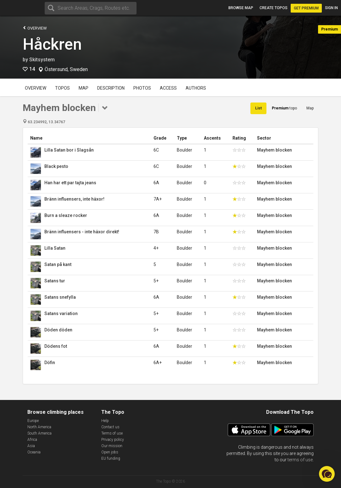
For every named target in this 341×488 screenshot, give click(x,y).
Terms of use (112, 433)
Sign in (331, 8)
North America (39, 427)
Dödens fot (55, 346)
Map (83, 88)
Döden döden (58, 329)
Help (105, 421)
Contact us (110, 427)
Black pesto (56, 166)
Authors (196, 88)
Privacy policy (112, 439)
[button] (327, 474)
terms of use (300, 459)
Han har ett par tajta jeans (70, 182)
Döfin (49, 362)
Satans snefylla (60, 297)
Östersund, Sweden (66, 69)
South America (39, 433)
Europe (33, 421)
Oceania (34, 452)
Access (168, 88)
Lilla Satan (54, 248)
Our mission (111, 446)
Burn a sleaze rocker (65, 215)
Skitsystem (42, 60)
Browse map (240, 8)
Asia (31, 446)
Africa (32, 439)
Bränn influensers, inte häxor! (74, 199)
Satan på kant (57, 264)
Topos (62, 88)
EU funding (110, 458)
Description (111, 88)
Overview (35, 27)
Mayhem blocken (274, 149)
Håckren (52, 44)
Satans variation (61, 313)
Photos (142, 88)
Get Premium (306, 8)
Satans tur (54, 280)
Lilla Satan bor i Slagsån (69, 149)
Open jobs (109, 452)
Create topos (274, 8)
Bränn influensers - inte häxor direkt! (81, 231)
